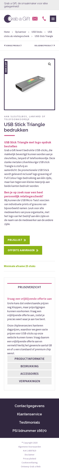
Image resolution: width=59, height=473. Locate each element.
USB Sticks (36, 31)
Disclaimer (29, 454)
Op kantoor (20, 31)
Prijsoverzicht (29, 287)
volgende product (44, 45)
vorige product (13, 45)
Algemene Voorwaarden (29, 446)
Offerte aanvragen (21, 250)
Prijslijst (15, 240)
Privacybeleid (29, 458)
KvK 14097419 (29, 450)
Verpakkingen (29, 381)
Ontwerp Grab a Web (31, 466)
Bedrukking (29, 366)
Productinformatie (29, 359)
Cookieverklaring (30, 462)
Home (7, 31)
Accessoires (29, 374)
